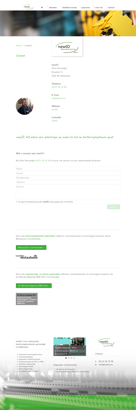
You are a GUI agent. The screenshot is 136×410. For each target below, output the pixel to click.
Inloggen (57, 408)
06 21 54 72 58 (59, 87)
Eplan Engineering (25, 369)
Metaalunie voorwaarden (65, 369)
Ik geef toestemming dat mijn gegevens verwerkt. (46, 201)
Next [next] (83, 347)
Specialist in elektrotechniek (29, 359)
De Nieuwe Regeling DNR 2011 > (34, 285)
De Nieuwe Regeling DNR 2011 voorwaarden (72, 372)
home (18, 45)
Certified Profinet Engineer (29, 371)
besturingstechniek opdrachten (40, 236)
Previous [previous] (56, 347)
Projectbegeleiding (26, 357)
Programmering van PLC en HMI (31, 362)
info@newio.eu (59, 98)
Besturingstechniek (26, 366)
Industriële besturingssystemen (30, 354)
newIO (55, 109)
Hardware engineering (27, 364)
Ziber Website (63, 408)
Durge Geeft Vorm (76, 408)
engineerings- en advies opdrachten (42, 274)
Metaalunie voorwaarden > (31, 247)
